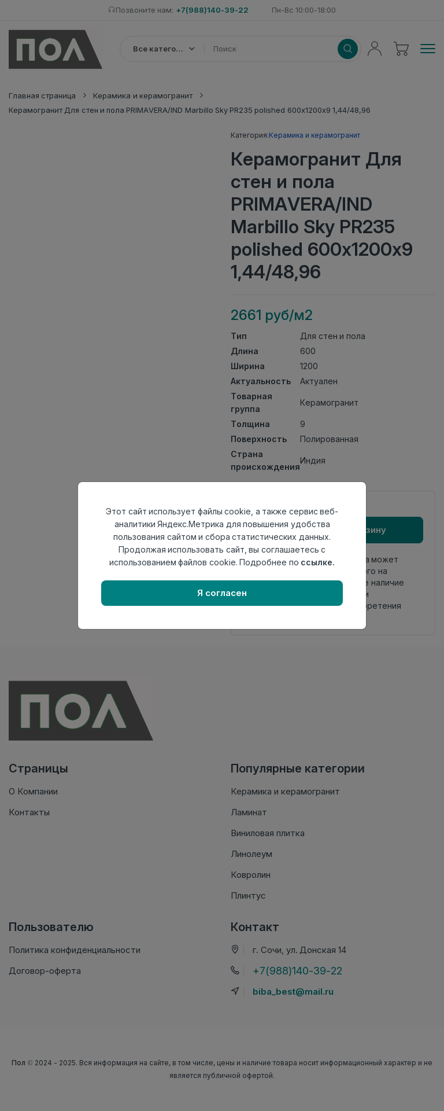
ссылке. (318, 562)
